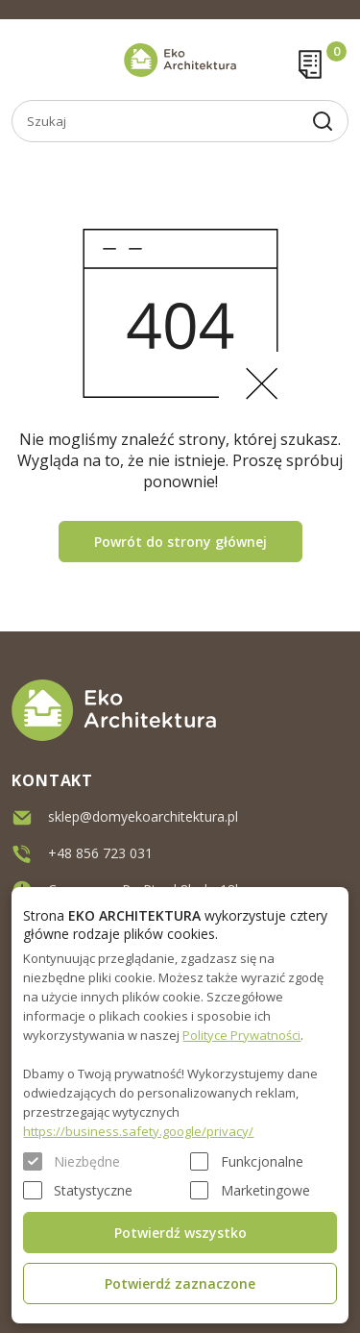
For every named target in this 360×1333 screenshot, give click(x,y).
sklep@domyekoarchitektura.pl (143, 814)
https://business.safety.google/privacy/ (138, 1131)
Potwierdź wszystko (180, 1232)
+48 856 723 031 (100, 851)
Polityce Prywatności (241, 1035)
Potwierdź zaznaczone (180, 1283)
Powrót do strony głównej (180, 541)
